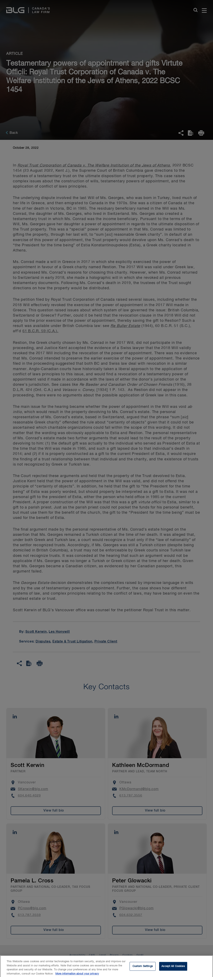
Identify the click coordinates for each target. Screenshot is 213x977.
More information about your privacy (77, 975)
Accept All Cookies (173, 968)
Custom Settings (143, 968)
